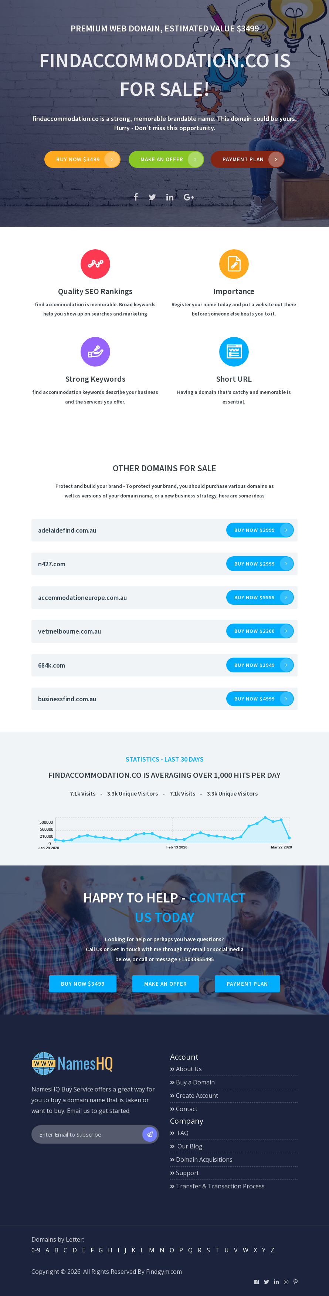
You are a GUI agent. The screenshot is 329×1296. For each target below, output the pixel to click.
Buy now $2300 (254, 631)
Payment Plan (243, 159)
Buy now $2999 (254, 563)
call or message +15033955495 (176, 959)
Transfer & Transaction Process (217, 1186)
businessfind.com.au (67, 699)
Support (184, 1173)
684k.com (51, 665)
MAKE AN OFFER (162, 159)
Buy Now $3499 (78, 159)
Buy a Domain (192, 1082)
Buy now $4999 (254, 698)
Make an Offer (165, 983)
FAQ (179, 1133)
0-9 (35, 1250)
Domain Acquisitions (201, 1159)
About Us (186, 1069)
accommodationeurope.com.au (82, 597)
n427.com (51, 564)
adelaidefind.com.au (67, 530)
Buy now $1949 (254, 665)
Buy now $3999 (254, 530)
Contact (183, 1109)
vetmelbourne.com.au (69, 631)
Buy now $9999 (254, 597)
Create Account (194, 1095)
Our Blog (186, 1146)
